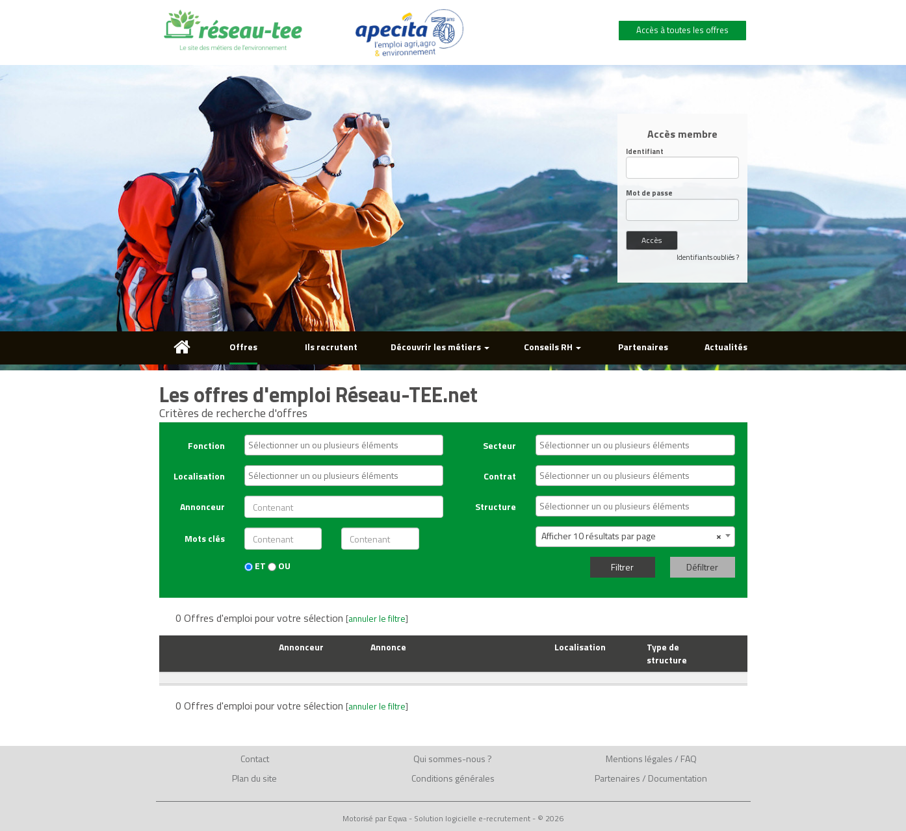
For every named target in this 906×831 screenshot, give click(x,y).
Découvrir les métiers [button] (440, 346)
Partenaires (643, 346)
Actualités (726, 346)
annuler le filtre (377, 618)
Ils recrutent (331, 346)
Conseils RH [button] (552, 346)
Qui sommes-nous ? (452, 758)
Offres (243, 346)
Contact (254, 758)
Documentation (677, 778)
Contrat (500, 476)
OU (279, 565)
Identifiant (645, 152)
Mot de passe (649, 193)
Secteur (499, 445)
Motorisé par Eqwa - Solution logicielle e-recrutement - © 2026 (453, 819)
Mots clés (205, 538)
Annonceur (202, 506)
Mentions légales (639, 758)
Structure (495, 506)
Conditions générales (453, 778)
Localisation (199, 476)
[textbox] (347, 445)
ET (255, 565)
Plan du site (254, 778)
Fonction (206, 445)
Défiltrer (702, 567)
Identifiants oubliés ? (708, 257)
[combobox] (343, 445)
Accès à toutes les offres (682, 29)
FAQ (688, 758)
